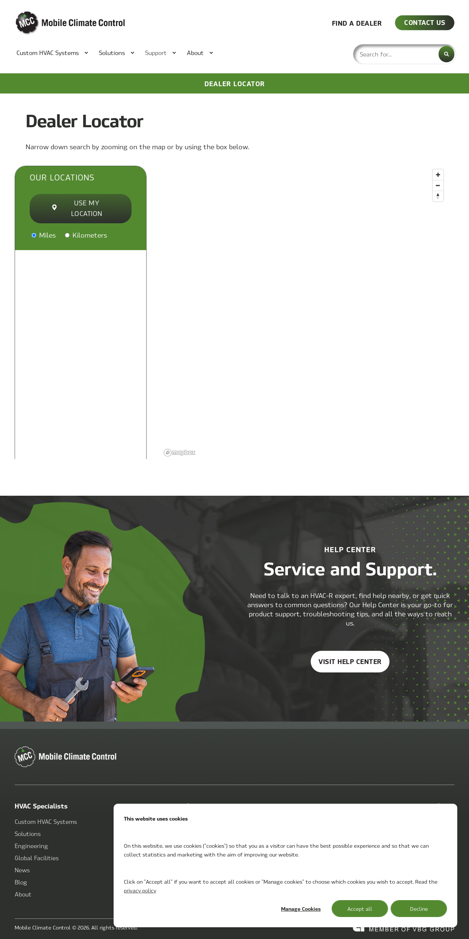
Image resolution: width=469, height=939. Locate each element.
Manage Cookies (301, 908)
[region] (304, 312)
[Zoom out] (438, 185)
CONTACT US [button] (424, 22)
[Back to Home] (59, 23)
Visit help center (350, 661)
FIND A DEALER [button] (357, 22)
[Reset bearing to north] (438, 196)
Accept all (359, 908)
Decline (419, 908)
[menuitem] (48, 53)
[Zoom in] (438, 174)
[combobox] (404, 54)
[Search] (446, 54)
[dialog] (285, 865)
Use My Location (77, 207)
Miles (44, 235)
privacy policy (140, 890)
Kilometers (86, 235)
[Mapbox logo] (179, 452)
